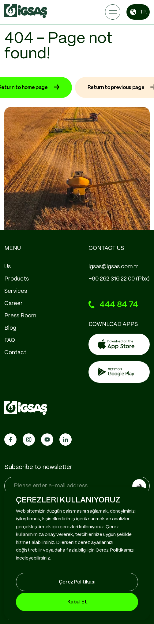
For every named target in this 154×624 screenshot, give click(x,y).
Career (13, 303)
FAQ (9, 340)
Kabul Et (77, 602)
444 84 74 (113, 305)
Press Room (20, 316)
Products (16, 279)
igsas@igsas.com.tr (113, 266)
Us (7, 266)
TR (138, 12)
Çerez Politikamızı (115, 550)
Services (15, 291)
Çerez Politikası (77, 582)
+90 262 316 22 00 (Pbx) (119, 279)
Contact (15, 352)
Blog (10, 328)
